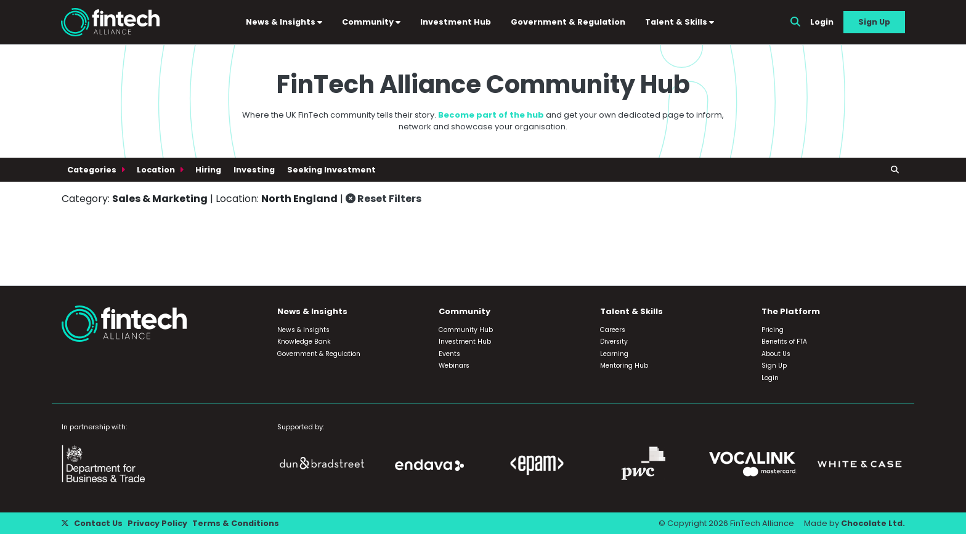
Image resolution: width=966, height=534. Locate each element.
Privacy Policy (157, 523)
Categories (92, 169)
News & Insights (284, 22)
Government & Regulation (568, 22)
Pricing (772, 329)
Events (449, 353)
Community (371, 22)
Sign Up (874, 22)
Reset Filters (383, 199)
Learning (614, 353)
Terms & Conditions (235, 523)
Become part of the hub (491, 115)
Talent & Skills (679, 22)
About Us (775, 353)
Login (822, 22)
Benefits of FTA (784, 341)
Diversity (614, 341)
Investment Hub (455, 22)
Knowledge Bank (304, 341)
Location (157, 169)
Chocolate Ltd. (873, 523)
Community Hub (466, 329)
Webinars (454, 365)
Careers (612, 329)
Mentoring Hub (624, 365)
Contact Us (98, 523)
